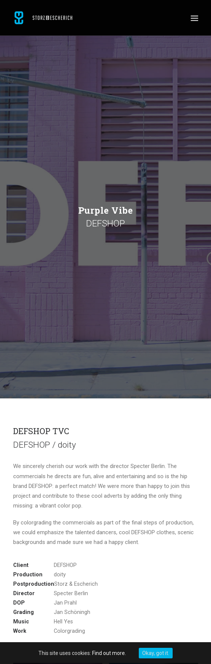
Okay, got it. (155, 653)
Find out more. (109, 653)
